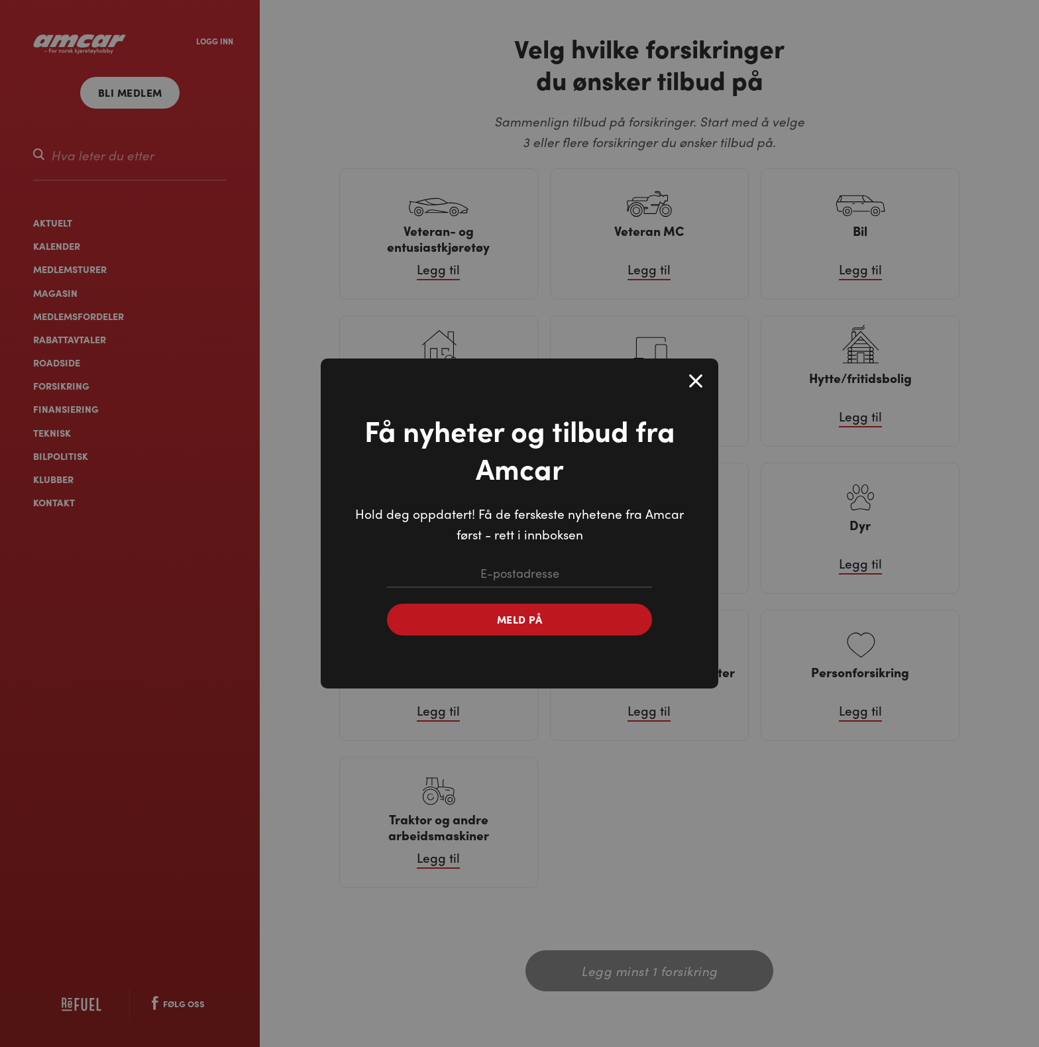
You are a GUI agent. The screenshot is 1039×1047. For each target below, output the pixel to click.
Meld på (520, 619)
